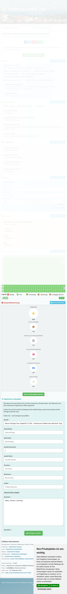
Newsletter (8, 530)
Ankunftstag (8, 429)
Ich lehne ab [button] (54, 585)
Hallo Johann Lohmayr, (33, 512)
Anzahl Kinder (8, 456)
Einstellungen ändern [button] (44, 589)
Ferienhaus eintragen (26, 582)
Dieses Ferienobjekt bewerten (33, 394)
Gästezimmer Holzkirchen (13, 556)
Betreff (6, 420)
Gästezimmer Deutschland (14, 549)
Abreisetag (8, 438)
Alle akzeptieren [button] (43, 585)
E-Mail (6, 483)
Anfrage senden (33, 533)
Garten (12, 559)
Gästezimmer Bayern (13, 551)
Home (3, 582)
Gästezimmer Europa (15, 547)
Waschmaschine (30, 559)
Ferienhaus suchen (12, 582)
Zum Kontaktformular (57, 302)
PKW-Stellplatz (19, 559)
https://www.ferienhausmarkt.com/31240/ (18, 572)
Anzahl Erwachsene (10, 447)
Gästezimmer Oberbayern (19, 554)
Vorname (7, 465)
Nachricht (7, 497)
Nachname (7, 474)
